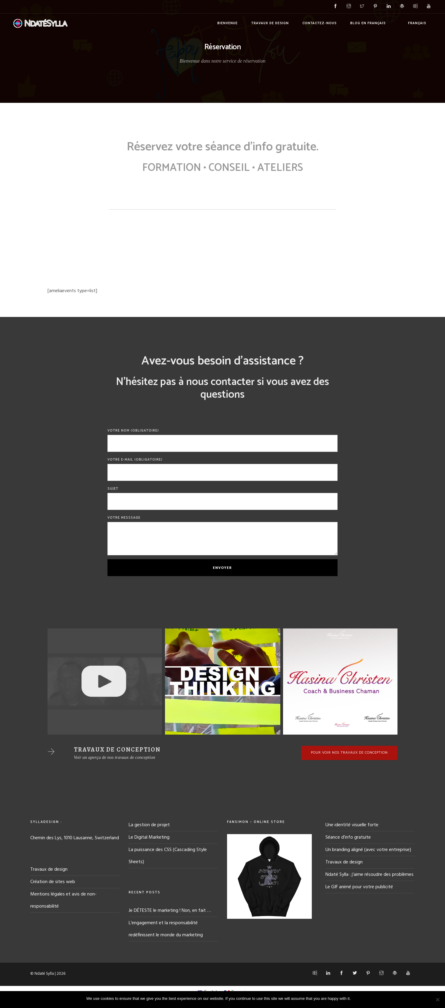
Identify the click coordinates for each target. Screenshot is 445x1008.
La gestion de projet (149, 825)
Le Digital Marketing (149, 837)
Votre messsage (222, 535)
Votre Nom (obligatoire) (222, 440)
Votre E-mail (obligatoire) (222, 469)
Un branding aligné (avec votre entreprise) (368, 850)
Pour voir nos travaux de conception (349, 752)
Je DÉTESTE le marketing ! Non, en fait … (170, 911)
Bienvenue (227, 23)
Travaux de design (270, 23)
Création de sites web (52, 882)
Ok (356, 998)
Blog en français (368, 23)
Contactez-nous (319, 23)
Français (417, 23)
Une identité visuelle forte (351, 825)
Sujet (222, 498)
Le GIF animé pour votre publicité (359, 887)
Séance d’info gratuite (348, 837)
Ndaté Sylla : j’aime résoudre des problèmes (369, 875)
